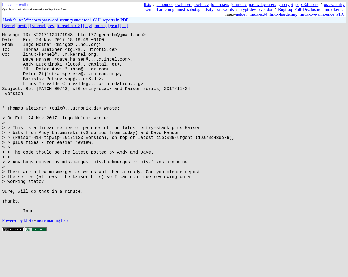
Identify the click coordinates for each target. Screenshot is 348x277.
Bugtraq (285, 9)
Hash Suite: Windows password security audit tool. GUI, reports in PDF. (66, 20)
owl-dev (201, 4)
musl (180, 9)
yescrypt (285, 4)
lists (147, 4)
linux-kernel (334, 9)
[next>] (22, 25)
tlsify (208, 9)
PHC (340, 14)
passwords (225, 9)
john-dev (239, 4)
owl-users (183, 4)
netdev (241, 14)
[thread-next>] (69, 25)
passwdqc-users (262, 4)
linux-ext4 (259, 14)
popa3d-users (306, 4)
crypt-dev (248, 9)
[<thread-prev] (42, 25)
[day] (87, 25)
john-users (220, 4)
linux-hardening (283, 14)
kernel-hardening (159, 9)
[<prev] (8, 25)
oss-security (334, 4)
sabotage (195, 9)
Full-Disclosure (307, 9)
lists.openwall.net (17, 4)
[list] (124, 25)
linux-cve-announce (317, 14)
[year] (113, 25)
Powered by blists (17, 260)
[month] (100, 25)
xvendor (265, 9)
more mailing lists (52, 260)
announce (165, 4)
